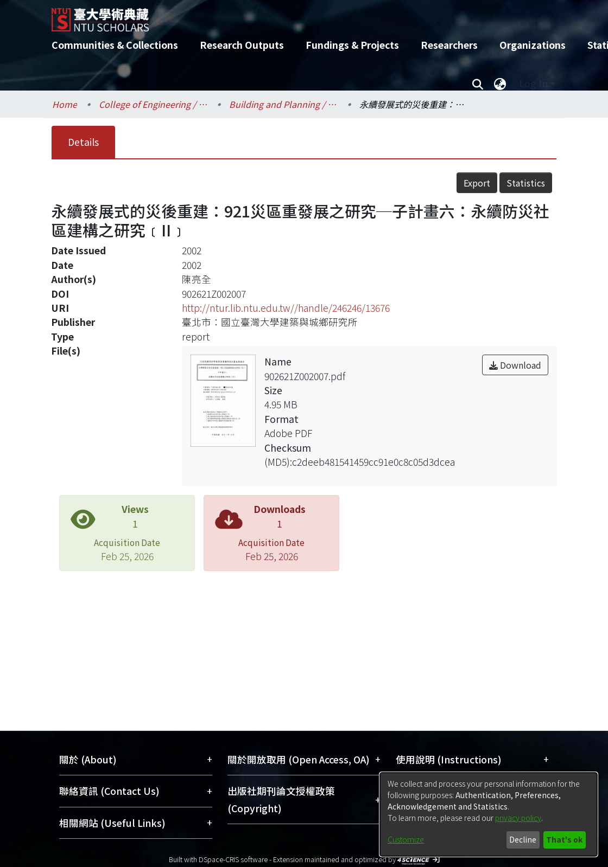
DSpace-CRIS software (233, 859)
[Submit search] (477, 83)
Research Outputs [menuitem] (242, 45)
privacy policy (518, 817)
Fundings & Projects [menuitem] (352, 45)
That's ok (564, 839)
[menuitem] (500, 83)
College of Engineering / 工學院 (153, 104)
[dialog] (488, 814)
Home (64, 104)
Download (515, 364)
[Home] (294, 15)
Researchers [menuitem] (449, 45)
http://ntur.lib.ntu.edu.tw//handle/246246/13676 (286, 307)
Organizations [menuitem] (532, 45)
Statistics (525, 182)
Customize (406, 839)
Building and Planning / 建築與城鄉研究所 (283, 104)
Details (83, 142)
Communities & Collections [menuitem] (115, 45)
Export (477, 182)
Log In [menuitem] (533, 83)
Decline (522, 839)
